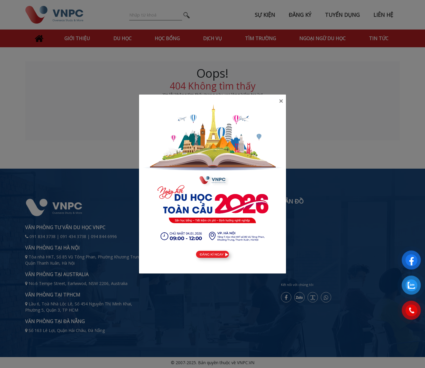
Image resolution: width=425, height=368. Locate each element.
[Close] (281, 101)
